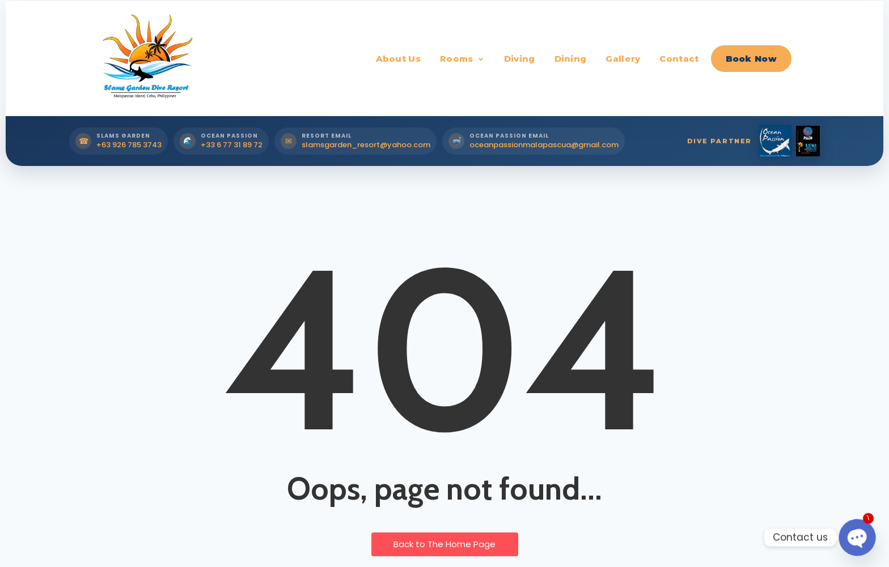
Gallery (623, 58)
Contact (678, 58)
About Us (398, 58)
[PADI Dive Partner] (808, 141)
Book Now (751, 58)
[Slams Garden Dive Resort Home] (146, 58)
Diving (519, 58)
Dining (570, 58)
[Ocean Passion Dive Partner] (775, 141)
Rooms (456, 58)
